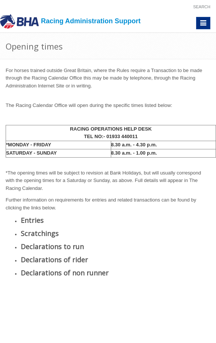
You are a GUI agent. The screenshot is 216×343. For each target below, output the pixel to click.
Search (201, 7)
